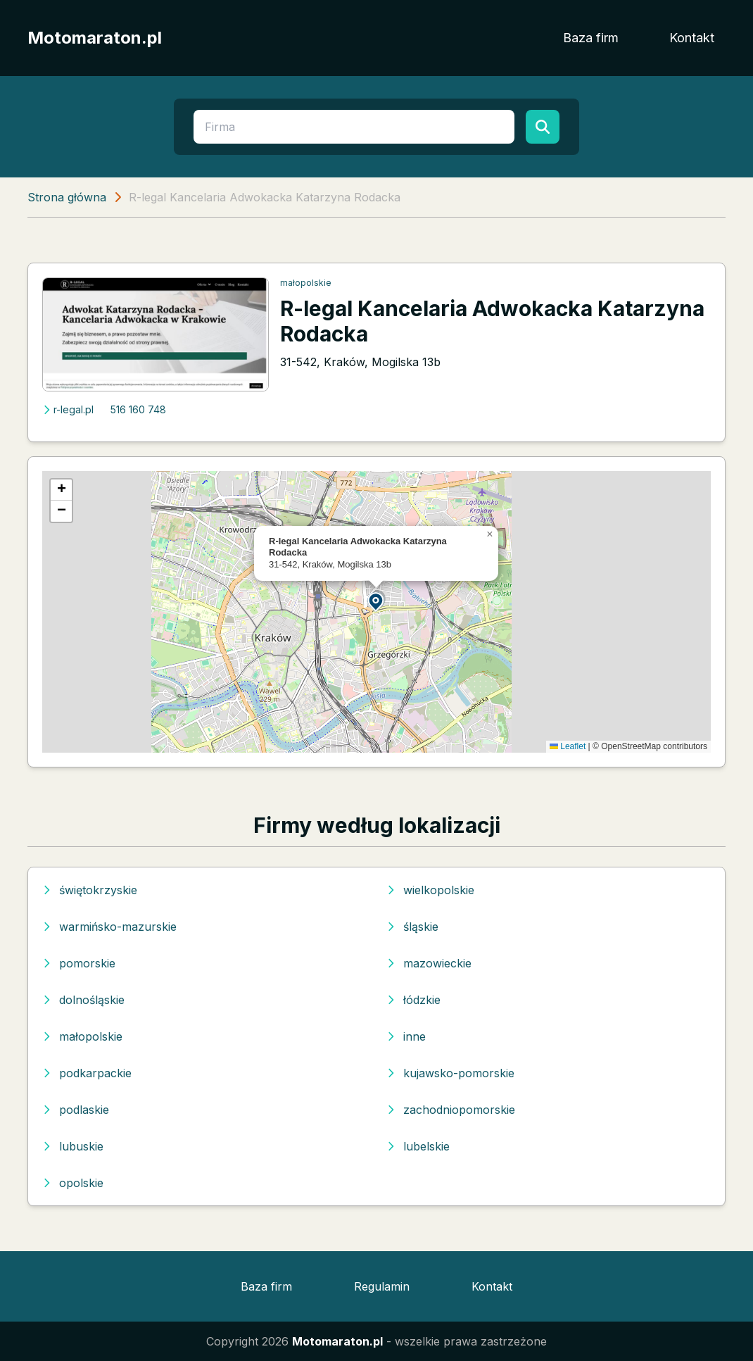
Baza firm (591, 37)
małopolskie (305, 282)
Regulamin (382, 1286)
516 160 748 (138, 409)
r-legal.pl (68, 409)
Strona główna (66, 197)
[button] (376, 601)
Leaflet (568, 746)
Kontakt (691, 37)
